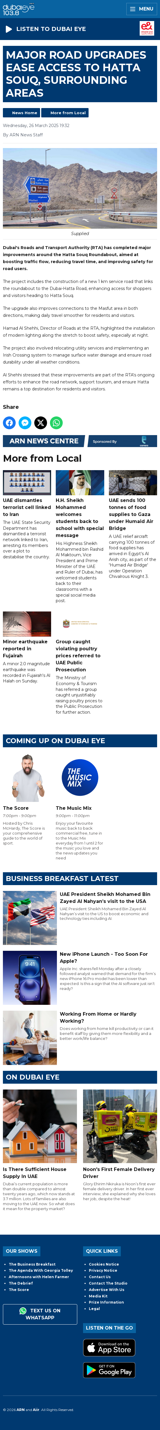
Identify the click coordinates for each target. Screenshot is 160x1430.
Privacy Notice (103, 1270)
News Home (24, 112)
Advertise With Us (106, 1289)
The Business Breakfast (32, 1264)
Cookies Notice (104, 1264)
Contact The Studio (108, 1283)
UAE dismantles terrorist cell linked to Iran (27, 493)
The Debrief (21, 1283)
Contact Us (100, 1277)
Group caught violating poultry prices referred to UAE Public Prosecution (80, 642)
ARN (21, 1410)
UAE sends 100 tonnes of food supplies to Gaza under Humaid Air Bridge (133, 500)
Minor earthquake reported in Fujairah (27, 634)
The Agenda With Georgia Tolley (41, 1270)
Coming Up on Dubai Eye (55, 740)
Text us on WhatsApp (39, 1313)
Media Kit (98, 1296)
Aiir (36, 1410)
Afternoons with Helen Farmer (39, 1277)
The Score (19, 1289)
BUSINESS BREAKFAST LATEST (62, 878)
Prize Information (106, 1302)
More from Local (68, 112)
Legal (94, 1308)
